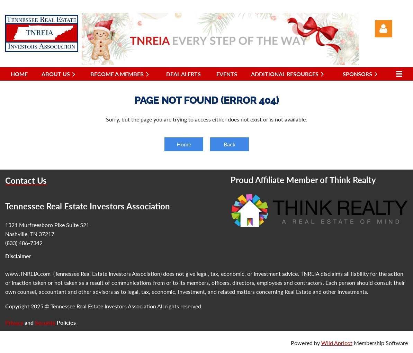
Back (229, 144)
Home (184, 144)
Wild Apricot (336, 343)
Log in (383, 28)
